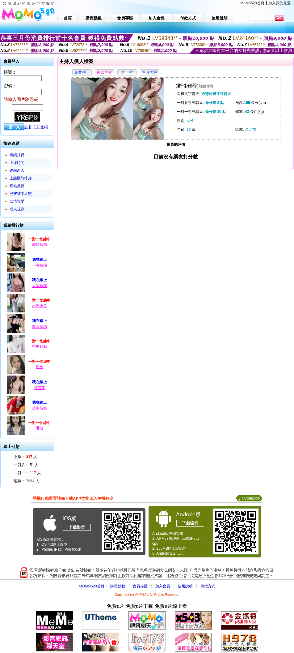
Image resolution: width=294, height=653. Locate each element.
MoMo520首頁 (252, 3)
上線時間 (17, 163)
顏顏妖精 (39, 244)
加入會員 (162, 586)
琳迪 (39, 428)
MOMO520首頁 (91, 586)
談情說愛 (17, 201)
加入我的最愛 (279, 3)
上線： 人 (25, 457)
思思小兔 (39, 305)
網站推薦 (17, 186)
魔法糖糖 (39, 326)
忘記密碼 (40, 127)
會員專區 (140, 586)
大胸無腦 (39, 286)
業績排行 (17, 155)
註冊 (28, 127)
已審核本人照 (21, 193)
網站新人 (17, 170)
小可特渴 (39, 265)
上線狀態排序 (21, 178)
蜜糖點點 (39, 346)
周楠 (39, 367)
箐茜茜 (39, 388)
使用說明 (185, 586)
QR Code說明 (248, 498)
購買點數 (117, 586)
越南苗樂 (39, 408)
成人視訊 (17, 209)
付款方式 (207, 586)
